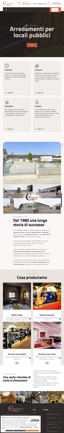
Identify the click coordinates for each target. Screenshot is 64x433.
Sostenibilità (9, 106)
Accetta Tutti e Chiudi (32, 430)
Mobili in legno (17, 315)
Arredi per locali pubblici (17, 354)
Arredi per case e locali (47, 354)
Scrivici (55, 10)
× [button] (39, 417)
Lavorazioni (38, 70)
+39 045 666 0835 (56, 4)
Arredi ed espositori (47, 315)
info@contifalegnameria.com (53, 414)
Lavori (32, 46)
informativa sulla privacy (26, 427)
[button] (3, 34)
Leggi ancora (24, 320)
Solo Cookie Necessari (19, 430)
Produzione (8, 70)
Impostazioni (9, 430)
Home (34, 413)
